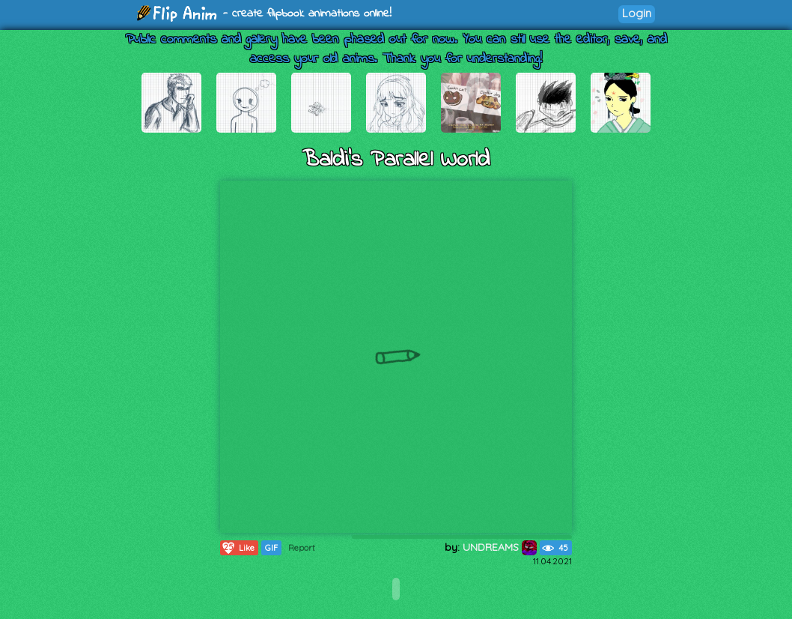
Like (238, 547)
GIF (271, 548)
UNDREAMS (500, 547)
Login (636, 13)
